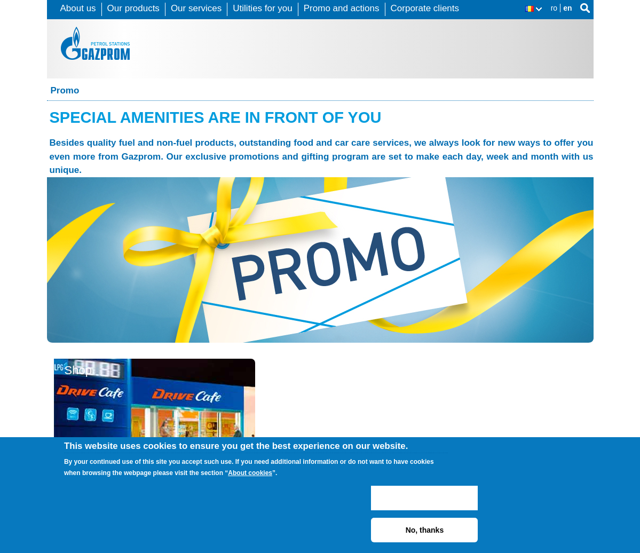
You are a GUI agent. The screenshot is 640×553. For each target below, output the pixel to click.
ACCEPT (424, 498)
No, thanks (425, 530)
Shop (78, 370)
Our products (133, 8)
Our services (196, 8)
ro (554, 8)
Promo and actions (342, 8)
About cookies (250, 473)
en (567, 8)
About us (78, 8)
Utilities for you (262, 8)
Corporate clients (425, 8)
